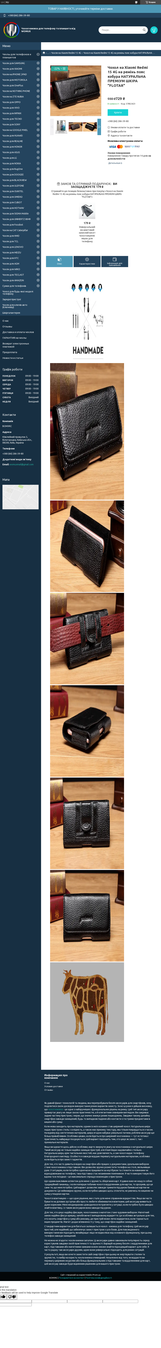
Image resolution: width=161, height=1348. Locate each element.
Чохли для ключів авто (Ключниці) (14, 306)
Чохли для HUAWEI (12, 135)
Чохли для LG (9, 158)
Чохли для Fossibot (12, 224)
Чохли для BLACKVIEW (14, 180)
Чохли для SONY (11, 124)
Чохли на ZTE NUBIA (13, 96)
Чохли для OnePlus (12, 85)
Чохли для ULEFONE (13, 185)
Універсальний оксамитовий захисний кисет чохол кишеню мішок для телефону (87, 234)
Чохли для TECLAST (13, 274)
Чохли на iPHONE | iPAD (14, 74)
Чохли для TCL (10, 241)
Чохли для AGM (10, 263)
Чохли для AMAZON (13, 280)
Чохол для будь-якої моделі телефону (17, 292)
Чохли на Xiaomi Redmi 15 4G (66, 53)
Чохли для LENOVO (12, 247)
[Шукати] (144, 30)
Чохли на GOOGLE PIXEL (15, 130)
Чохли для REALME (12, 141)
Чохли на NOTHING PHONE (16, 91)
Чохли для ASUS (11, 152)
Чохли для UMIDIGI (12, 197)
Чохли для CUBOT (12, 202)
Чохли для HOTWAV (13, 208)
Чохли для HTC (10, 258)
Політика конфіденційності (99, 1278)
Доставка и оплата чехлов (18, 332)
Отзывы (7, 326)
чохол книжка (55, 1109)
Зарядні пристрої (11, 299)
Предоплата (9, 352)
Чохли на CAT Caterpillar (15, 230)
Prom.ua (97, 1275)
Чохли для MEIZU (11, 252)
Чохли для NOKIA (11, 163)
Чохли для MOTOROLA (14, 80)
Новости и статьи (12, 358)
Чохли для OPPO (11, 102)
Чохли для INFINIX (11, 113)
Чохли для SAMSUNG (13, 63)
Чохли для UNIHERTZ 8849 (16, 219)
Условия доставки (53, 1086)
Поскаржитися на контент (71, 1278)
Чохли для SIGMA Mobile (15, 213)
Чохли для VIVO (11, 107)
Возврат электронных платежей (15, 345)
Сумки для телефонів (14, 286)
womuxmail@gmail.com (22, 464)
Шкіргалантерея (11, 312)
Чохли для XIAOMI (12, 68)
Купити (118, 112)
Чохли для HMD (10, 236)
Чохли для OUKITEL (12, 191)
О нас (5, 320)
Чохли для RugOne (12, 169)
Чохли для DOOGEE (13, 174)
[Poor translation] (12, 1297)
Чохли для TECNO (12, 119)
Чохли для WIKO (11, 269)
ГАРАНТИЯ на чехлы (14, 337)
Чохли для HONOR (12, 146)
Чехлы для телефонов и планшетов (16, 56)
